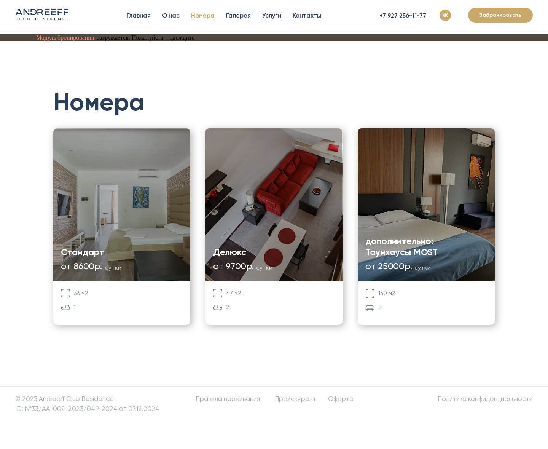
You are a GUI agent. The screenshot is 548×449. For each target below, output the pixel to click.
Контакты (307, 15)
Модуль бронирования (65, 37)
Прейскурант (295, 399)
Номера (203, 15)
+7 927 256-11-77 (402, 15)
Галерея (238, 15)
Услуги (271, 15)
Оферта (341, 399)
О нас (171, 15)
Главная (139, 15)
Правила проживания (228, 399)
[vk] (445, 15)
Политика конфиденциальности (485, 399)
